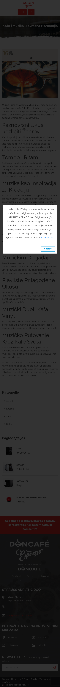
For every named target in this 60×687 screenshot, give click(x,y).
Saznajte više (47, 237)
